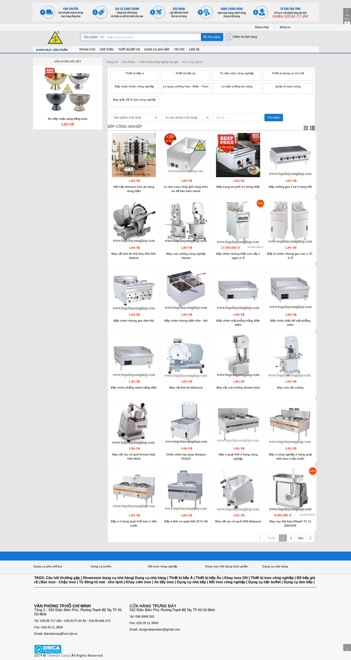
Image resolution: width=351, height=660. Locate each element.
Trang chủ (112, 62)
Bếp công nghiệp (193, 62)
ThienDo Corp (58, 655)
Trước (271, 538)
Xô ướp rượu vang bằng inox (68, 118)
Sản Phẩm (128, 62)
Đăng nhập (262, 27)
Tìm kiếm (212, 37)
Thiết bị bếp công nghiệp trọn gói (158, 62)
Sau (300, 538)
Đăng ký (285, 27)
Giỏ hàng (347, 16)
